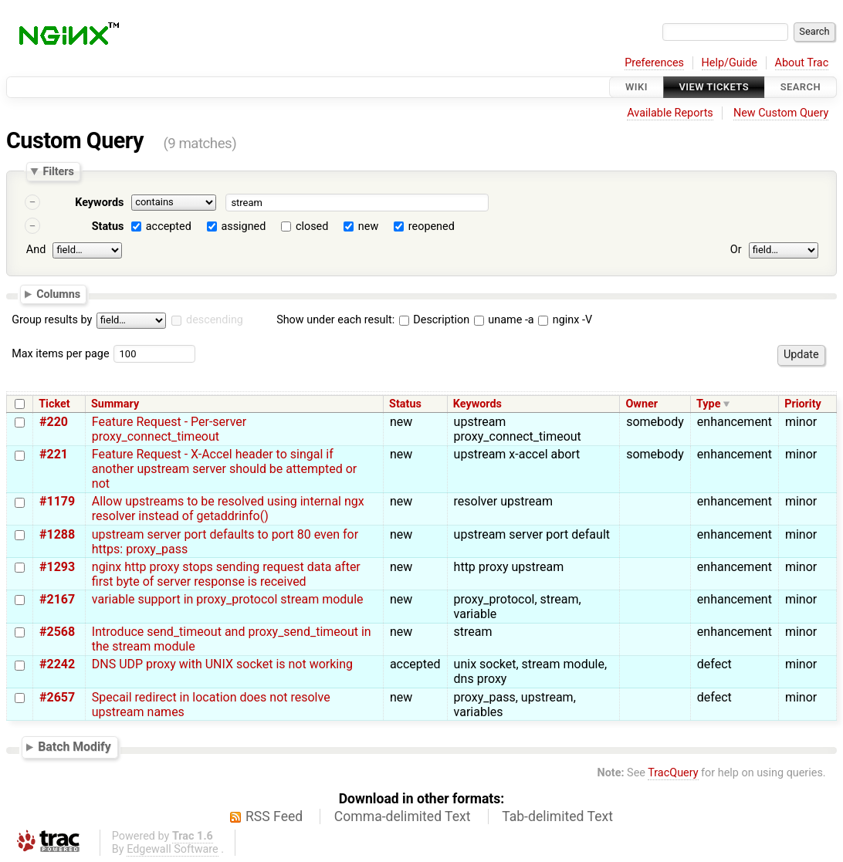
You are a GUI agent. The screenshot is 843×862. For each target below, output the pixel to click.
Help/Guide (729, 62)
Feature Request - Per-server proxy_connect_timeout (169, 429)
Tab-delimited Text (557, 816)
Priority (802, 404)
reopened (431, 226)
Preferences (654, 62)
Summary (115, 404)
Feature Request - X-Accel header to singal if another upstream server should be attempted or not (224, 469)
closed (312, 226)
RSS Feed (274, 816)
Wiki (636, 87)
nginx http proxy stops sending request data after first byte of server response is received (226, 574)
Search (800, 87)
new (368, 226)
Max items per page (60, 353)
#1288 (57, 534)
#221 (53, 454)
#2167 (57, 599)
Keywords (99, 202)
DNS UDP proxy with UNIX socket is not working (222, 664)
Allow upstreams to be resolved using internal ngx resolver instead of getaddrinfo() (228, 508)
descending (214, 319)
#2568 (57, 631)
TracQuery (673, 772)
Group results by (52, 319)
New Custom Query (780, 113)
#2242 (57, 664)
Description (434, 319)
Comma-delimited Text (402, 816)
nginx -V (565, 319)
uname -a (504, 319)
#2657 (57, 697)
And (36, 249)
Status (108, 226)
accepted (168, 226)
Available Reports (670, 113)
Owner (641, 404)
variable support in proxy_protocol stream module (228, 599)
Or (736, 249)
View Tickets (714, 87)
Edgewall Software (172, 849)
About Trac (802, 62)
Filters (57, 171)
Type (708, 404)
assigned (243, 226)
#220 (53, 421)
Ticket (54, 404)
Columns (58, 293)
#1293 (57, 566)
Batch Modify (74, 746)
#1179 (57, 501)
